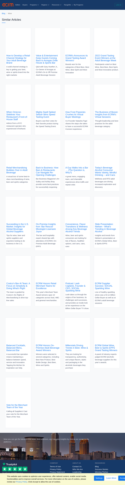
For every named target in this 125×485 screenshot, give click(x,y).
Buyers (25, 5)
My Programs (78, 5)
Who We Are (78, 469)
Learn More (111, 478)
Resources (57, 5)
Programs (34, 5)
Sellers (17, 5)
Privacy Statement (57, 472)
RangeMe (67, 5)
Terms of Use (55, 466)
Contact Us (77, 466)
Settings (99, 478)
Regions (45, 5)
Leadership (77, 472)
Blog (3, 13)
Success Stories (101, 469)
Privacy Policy (55, 469)
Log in (118, 5)
